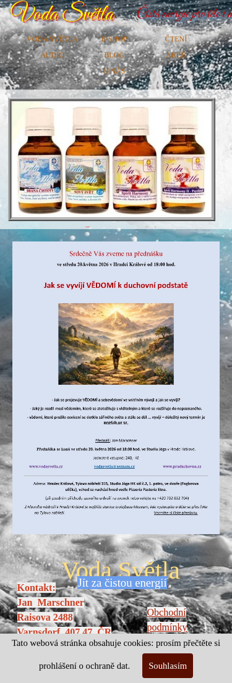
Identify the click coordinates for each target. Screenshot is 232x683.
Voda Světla (62, 14)
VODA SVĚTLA (52, 39)
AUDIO (52, 55)
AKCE (176, 55)
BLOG (114, 55)
